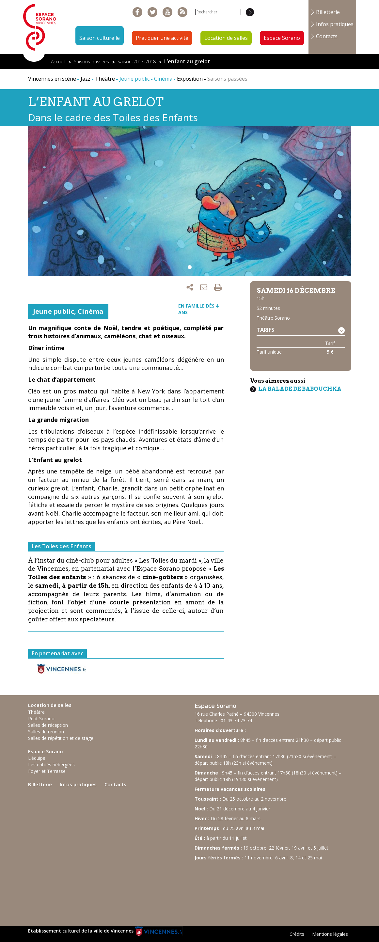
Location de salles (226, 37)
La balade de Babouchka (299, 389)
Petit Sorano (41, 718)
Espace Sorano (282, 37)
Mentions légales (330, 934)
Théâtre (105, 78)
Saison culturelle (99, 37)
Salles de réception (48, 725)
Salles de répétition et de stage (60, 738)
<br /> (243, 890)
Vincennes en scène (52, 78)
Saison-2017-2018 (137, 61)
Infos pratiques (335, 24)
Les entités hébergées (51, 764)
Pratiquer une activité (162, 37)
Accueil (58, 61)
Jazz (85, 78)
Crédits (297, 934)
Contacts (327, 36)
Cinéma (90, 311)
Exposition (190, 78)
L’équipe (36, 758)
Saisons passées (91, 61)
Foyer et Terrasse (47, 771)
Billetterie (328, 12)
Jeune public (53, 311)
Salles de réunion (46, 731)
